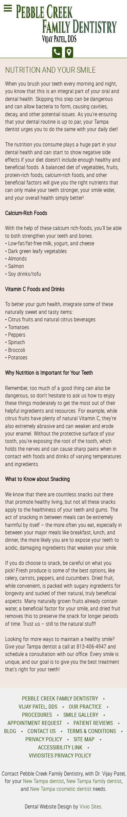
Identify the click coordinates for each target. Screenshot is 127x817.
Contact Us (41, 731)
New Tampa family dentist (94, 781)
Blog (10, 731)
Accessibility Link (60, 747)
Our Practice (85, 706)
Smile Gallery (80, 714)
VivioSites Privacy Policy (60, 755)
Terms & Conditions (91, 731)
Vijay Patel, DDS (38, 706)
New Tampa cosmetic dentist (60, 789)
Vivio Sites (90, 806)
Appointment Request (34, 723)
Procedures (37, 714)
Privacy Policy (43, 739)
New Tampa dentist (43, 781)
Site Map (83, 739)
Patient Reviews (93, 723)
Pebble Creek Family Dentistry (60, 698)
